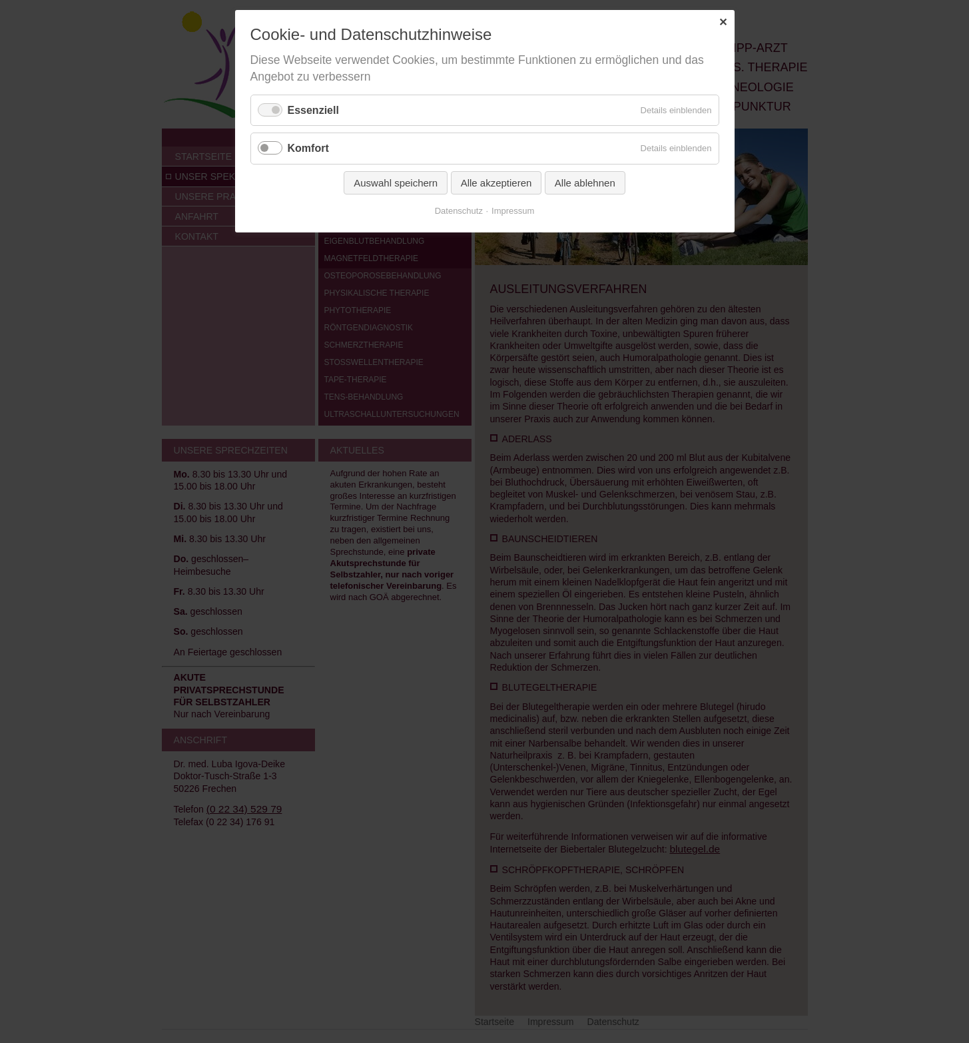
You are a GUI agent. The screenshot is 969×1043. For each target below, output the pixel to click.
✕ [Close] (723, 22)
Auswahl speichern (396, 182)
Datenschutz (459, 211)
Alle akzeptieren (496, 182)
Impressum (512, 211)
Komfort (308, 148)
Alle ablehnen (585, 182)
